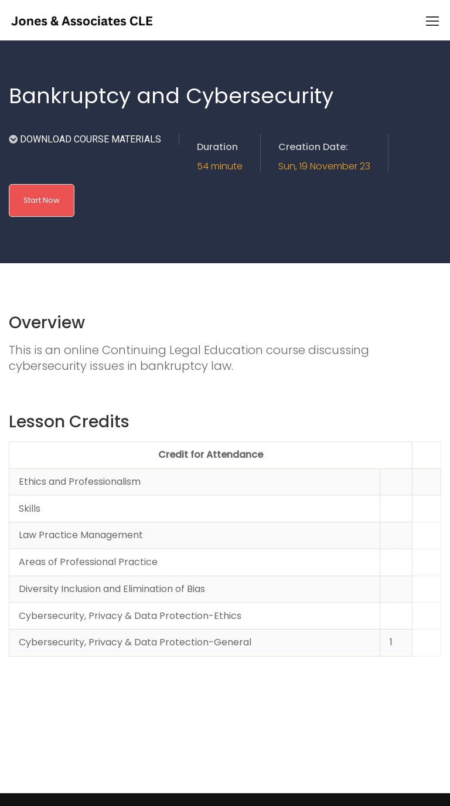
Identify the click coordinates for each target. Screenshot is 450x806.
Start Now (41, 200)
